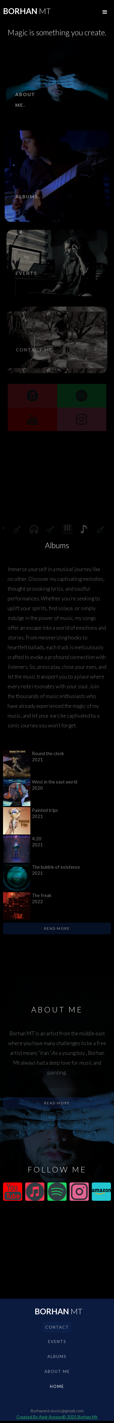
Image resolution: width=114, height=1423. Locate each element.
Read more (57, 928)
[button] (105, 12)
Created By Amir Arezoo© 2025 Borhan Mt (57, 1416)
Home (57, 1386)
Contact (57, 1327)
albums (57, 1356)
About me (57, 1371)
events (57, 1341)
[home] (25, 12)
